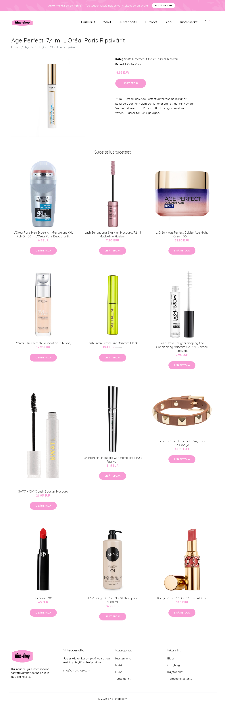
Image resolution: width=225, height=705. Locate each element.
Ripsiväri (172, 59)
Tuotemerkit (188, 22)
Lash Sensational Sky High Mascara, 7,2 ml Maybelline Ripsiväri (112, 234)
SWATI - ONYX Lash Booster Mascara (43, 491)
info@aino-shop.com (76, 670)
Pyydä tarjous (163, 5)
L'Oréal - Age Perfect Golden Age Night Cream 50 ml (182, 234)
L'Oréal (161, 59)
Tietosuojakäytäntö (179, 678)
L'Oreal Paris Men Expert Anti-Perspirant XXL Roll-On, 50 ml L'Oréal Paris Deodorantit (43, 234)
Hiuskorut (88, 22)
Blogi (168, 22)
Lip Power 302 (43, 598)
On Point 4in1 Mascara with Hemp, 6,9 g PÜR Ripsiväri (113, 459)
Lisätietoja (131, 83)
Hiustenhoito (127, 22)
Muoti (118, 672)
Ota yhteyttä (175, 665)
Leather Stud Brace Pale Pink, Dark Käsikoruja (182, 443)
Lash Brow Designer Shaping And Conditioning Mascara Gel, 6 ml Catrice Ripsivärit (182, 347)
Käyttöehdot (175, 672)
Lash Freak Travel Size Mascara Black (112, 343)
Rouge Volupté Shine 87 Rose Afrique (182, 598)
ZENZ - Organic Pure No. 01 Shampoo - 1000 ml (112, 600)
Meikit (107, 22)
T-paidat (150, 22)
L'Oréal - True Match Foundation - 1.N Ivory (43, 343)
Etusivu (15, 47)
